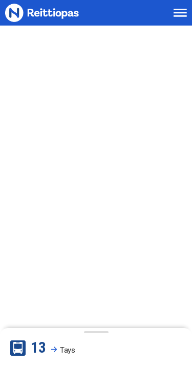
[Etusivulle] (54, 13)
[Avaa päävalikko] (180, 12)
